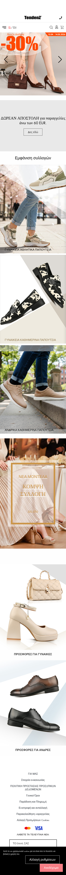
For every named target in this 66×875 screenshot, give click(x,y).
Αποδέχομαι (51, 867)
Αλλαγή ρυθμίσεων (42, 860)
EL (10, 27)
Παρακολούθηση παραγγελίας (33, 814)
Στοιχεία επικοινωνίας (33, 780)
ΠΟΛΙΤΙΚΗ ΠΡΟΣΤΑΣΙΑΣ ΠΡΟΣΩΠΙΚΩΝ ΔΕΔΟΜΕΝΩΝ (33, 787)
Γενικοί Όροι (33, 795)
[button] (60, 59)
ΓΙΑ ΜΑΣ (33, 773)
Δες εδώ (33, 88)
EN (14, 27)
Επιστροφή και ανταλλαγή (33, 807)
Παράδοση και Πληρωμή (33, 801)
